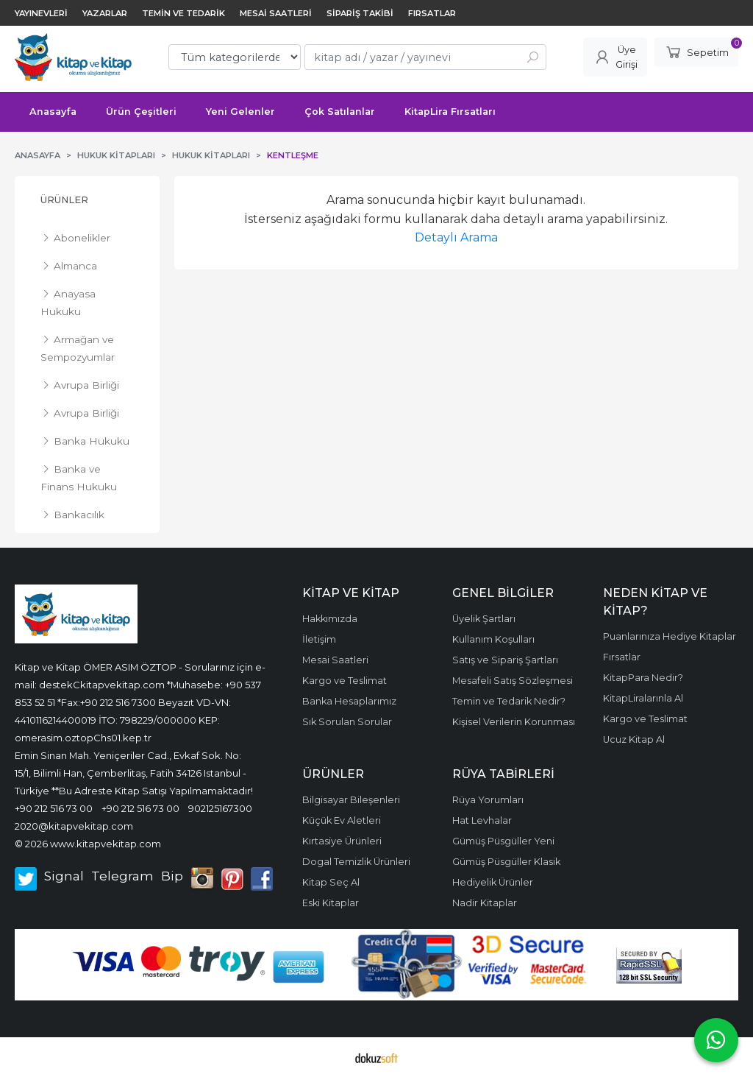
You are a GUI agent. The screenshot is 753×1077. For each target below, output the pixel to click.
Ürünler (64, 199)
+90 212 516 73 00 (54, 808)
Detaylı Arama (456, 237)
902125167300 (220, 808)
